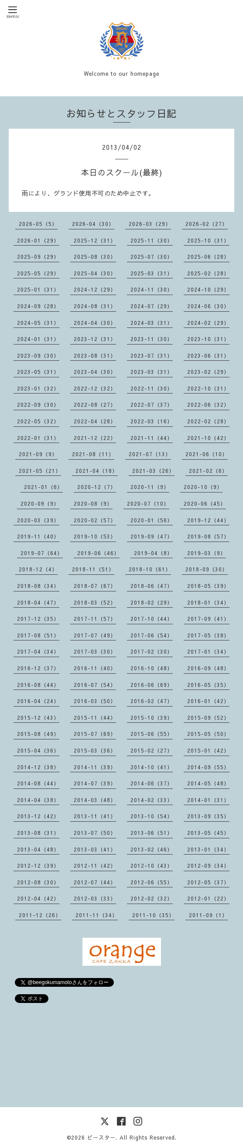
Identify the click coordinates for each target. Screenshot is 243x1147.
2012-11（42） (95, 865)
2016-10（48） (151, 668)
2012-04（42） (38, 898)
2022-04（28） (95, 421)
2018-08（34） (38, 585)
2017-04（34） (38, 651)
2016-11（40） (95, 668)
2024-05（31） (38, 322)
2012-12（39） (38, 865)
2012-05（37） (208, 882)
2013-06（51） (151, 832)
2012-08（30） (38, 882)
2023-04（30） (95, 371)
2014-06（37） (151, 783)
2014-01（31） (208, 799)
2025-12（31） (95, 240)
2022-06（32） (208, 404)
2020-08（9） (93, 503)
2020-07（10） (148, 503)
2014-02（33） (151, 799)
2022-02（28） (208, 421)
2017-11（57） (95, 618)
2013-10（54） (151, 816)
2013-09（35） (208, 816)
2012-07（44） (95, 882)
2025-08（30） (95, 256)
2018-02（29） (151, 602)
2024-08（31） (95, 306)
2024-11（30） (151, 289)
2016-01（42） (208, 700)
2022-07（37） (151, 404)
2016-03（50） (95, 700)
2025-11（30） (151, 240)
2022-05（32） (38, 421)
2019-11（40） (38, 536)
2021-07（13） (150, 453)
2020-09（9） (40, 503)
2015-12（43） (38, 717)
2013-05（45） (208, 832)
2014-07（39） (95, 783)
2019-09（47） (151, 536)
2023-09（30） (38, 355)
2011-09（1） (208, 914)
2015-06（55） (151, 733)
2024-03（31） (151, 322)
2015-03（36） (95, 750)
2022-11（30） (151, 388)
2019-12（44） (208, 520)
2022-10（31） (208, 388)
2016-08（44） (38, 684)
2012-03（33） (95, 898)
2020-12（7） (96, 486)
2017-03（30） (95, 651)
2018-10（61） (150, 569)
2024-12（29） (95, 289)
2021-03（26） (153, 470)
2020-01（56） (151, 520)
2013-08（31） (38, 832)
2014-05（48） (208, 783)
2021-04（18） (96, 470)
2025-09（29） (38, 256)
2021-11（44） (151, 437)
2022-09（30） (38, 404)
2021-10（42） (208, 437)
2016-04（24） (38, 700)
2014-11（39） (95, 767)
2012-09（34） (208, 865)
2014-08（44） (38, 783)
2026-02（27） (206, 223)
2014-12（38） (38, 767)
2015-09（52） (208, 717)
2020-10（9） (203, 486)
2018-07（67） (95, 585)
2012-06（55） (151, 882)
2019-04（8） (153, 552)
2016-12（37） (38, 668)
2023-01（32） (38, 388)
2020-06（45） (205, 503)
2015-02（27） (151, 750)
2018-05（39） (208, 585)
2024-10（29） (208, 289)
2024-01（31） (38, 338)
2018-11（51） (93, 569)
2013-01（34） (208, 849)
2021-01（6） (43, 486)
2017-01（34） (208, 651)
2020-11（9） (149, 486)
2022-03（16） (151, 421)
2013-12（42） (38, 816)
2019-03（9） (206, 552)
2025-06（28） (208, 256)
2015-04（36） (38, 750)
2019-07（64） (42, 552)
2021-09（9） (38, 453)
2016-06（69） (151, 684)
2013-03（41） (95, 849)
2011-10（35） (153, 914)
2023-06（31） (208, 355)
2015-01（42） (208, 750)
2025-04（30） (95, 273)
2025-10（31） (208, 240)
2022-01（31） (38, 437)
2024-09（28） (38, 306)
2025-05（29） (38, 273)
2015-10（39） (151, 717)
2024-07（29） (151, 306)
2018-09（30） (206, 569)
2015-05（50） (208, 733)
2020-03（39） (38, 520)
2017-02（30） (151, 651)
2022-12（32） (95, 388)
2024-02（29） (208, 322)
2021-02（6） (208, 470)
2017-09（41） (208, 618)
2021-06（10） (206, 453)
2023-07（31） (151, 355)
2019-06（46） (98, 552)
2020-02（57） (95, 520)
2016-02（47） (151, 700)
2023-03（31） (151, 371)
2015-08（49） (38, 733)
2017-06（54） (151, 635)
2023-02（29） (208, 371)
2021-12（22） (95, 437)
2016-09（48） (208, 668)
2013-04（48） (38, 849)
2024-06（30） (208, 306)
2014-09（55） (208, 767)
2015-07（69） (95, 733)
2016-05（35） (208, 684)
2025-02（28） (208, 273)
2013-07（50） (95, 832)
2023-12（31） (95, 338)
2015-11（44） (95, 717)
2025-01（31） (38, 289)
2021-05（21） (40, 470)
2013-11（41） (95, 816)
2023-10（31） (208, 338)
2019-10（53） (95, 536)
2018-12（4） (38, 569)
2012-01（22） (208, 898)
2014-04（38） (38, 799)
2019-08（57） (208, 536)
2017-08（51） (38, 635)
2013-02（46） (151, 849)
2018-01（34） (208, 602)
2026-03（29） (150, 223)
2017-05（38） (208, 635)
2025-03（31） (151, 273)
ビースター (101, 1137)
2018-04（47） (38, 602)
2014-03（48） (95, 799)
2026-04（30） (93, 223)
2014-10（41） (151, 767)
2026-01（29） (38, 240)
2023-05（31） (38, 371)
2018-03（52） (95, 602)
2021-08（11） (93, 453)
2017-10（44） (151, 618)
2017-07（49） (95, 635)
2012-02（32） (151, 898)
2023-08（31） (95, 355)
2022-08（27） (95, 404)
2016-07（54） (95, 684)
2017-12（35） (38, 618)
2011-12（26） (40, 914)
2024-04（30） (95, 322)
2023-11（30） (151, 338)
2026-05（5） (38, 223)
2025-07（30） (151, 256)
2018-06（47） (151, 585)
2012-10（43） (151, 865)
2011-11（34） (96, 914)
